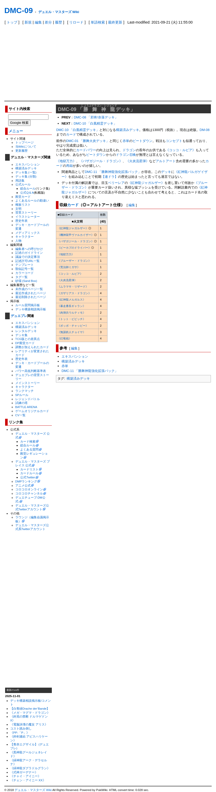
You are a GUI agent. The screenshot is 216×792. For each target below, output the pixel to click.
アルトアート (166, 161)
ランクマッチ (24, 390)
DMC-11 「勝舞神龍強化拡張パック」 (113, 172)
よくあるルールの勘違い (32, 200)
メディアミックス (27, 232)
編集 (38, 22)
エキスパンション (27, 164)
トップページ (24, 142)
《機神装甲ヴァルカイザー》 (75, 234)
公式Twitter (27, 477)
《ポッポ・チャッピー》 (72, 325)
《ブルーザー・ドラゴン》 (74, 260)
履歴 (58, 22)
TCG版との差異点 (27, 338)
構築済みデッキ (26, 168)
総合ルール (27, 188)
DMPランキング (26, 481)
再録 (69, 166)
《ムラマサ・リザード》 (72, 286)
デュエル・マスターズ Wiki (58, 12)
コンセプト (174, 141)
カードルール (29, 473)
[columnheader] (77, 215)
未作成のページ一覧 (29, 289)
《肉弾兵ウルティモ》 (71, 312)
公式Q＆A (27, 192)
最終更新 (115, 22)
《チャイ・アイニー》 (25, 776)
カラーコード (24, 272)
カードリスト (29, 469)
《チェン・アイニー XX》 (28, 780)
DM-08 (205, 130)
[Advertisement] (108, 62)
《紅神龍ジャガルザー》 (146, 183)
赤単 (126, 141)
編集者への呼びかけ (29, 248)
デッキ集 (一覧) (26, 172)
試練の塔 (21, 402)
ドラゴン (129, 150)
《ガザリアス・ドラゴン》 (74, 293)
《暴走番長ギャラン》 (71, 305)
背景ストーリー (26, 212)
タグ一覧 (21, 277)
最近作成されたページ (30, 293)
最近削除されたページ (30, 297)
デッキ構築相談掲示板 (30, 309)
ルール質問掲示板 (27, 305)
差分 (48, 22)
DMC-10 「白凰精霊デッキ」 (95, 123)
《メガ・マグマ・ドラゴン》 (30, 712)
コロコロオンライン (29, 489)
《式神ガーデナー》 (24, 772)
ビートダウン (142, 141)
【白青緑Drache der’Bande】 (30, 708)
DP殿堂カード (25, 343)
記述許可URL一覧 (27, 260)
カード (71, 134)
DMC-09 (18, 10)
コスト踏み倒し (21, 728)
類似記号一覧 (24, 268)
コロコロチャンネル (29, 493)
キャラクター (24, 236)
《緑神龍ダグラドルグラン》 (30, 768)
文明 (18, 208)
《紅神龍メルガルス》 (71, 299)
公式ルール (23, 184)
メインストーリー (27, 382)
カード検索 (27, 441)
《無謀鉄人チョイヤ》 (71, 332)
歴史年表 (21, 220)
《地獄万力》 (66, 161)
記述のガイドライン (29, 252)
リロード (76, 22)
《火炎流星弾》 (137, 161)
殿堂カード (23, 196)
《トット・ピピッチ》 (71, 319)
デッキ (166, 172)
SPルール (22, 395)
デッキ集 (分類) (26, 176)
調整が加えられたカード (32, 347)
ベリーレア (116, 183)
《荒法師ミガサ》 (68, 267)
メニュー (16, 131)
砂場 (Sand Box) (26, 280)
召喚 (132, 155)
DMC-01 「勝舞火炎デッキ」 (87, 141)
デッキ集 (21, 335)
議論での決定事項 (27, 256)
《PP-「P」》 (19, 732)
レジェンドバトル (27, 399)
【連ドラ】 (109, 177)
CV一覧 (20, 415)
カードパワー (86, 150)
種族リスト (23, 204)
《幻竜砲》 (64, 338)
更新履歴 (21, 150)
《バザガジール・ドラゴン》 (101, 161)
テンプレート (24, 264)
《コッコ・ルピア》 (181, 150)
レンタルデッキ (26, 331)
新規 (28, 22)
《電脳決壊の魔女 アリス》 (29, 724)
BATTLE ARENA (26, 407)
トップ (12, 22)
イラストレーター (27, 216)
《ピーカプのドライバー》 (74, 247)
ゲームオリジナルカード (32, 411)
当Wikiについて (25, 146)
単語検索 (98, 22)
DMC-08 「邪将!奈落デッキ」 (96, 117)
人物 (18, 240)
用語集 (20, 180)
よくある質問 (29, 449)
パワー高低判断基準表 (30, 370)
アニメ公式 (23, 485)
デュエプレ (19, 316)
